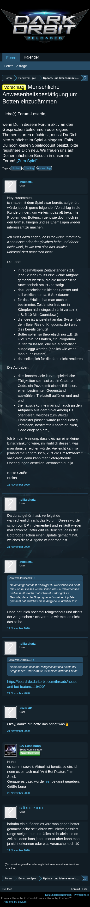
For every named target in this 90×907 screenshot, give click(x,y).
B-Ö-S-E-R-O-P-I (31, 808)
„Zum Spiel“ (27, 161)
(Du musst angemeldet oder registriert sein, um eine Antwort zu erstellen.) (42, 866)
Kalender (31, 57)
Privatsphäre (81, 894)
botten (16, 168)
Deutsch (7, 889)
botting (29, 168)
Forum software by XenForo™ (54, 898)
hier (48, 781)
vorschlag (44, 168)
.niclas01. (26, 182)
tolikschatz (27, 499)
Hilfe (85, 889)
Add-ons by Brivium (15, 901)
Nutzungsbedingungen (58, 894)
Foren (11, 58)
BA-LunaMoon (30, 746)
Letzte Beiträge (15, 66)
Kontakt (75, 889)
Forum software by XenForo (18, 898)
